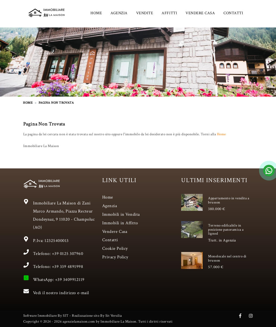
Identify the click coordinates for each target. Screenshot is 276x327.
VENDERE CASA (200, 13)
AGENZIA (119, 13)
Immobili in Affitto (120, 223)
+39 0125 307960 (67, 253)
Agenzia (109, 206)
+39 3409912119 (70, 279)
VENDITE (144, 13)
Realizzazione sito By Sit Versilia (97, 315)
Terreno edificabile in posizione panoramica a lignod (225, 229)
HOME (96, 13)
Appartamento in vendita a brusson (228, 200)
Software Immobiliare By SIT (46, 315)
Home (221, 134)
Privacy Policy (115, 257)
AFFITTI (169, 13)
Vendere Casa (114, 231)
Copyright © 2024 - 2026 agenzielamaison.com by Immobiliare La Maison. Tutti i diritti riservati (98, 321)
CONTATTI (233, 13)
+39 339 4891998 (67, 266)
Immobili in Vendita (121, 214)
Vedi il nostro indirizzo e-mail (61, 293)
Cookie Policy (115, 248)
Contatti (110, 240)
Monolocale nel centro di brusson (227, 258)
